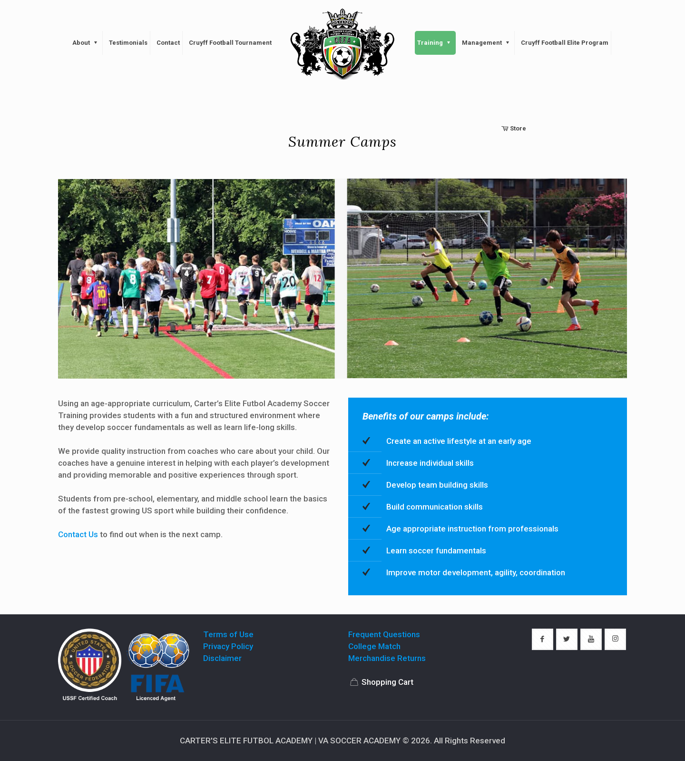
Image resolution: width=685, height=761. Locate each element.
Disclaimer (222, 658)
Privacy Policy (228, 646)
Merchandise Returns (387, 658)
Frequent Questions (384, 634)
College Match (374, 646)
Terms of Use (228, 634)
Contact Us (78, 534)
